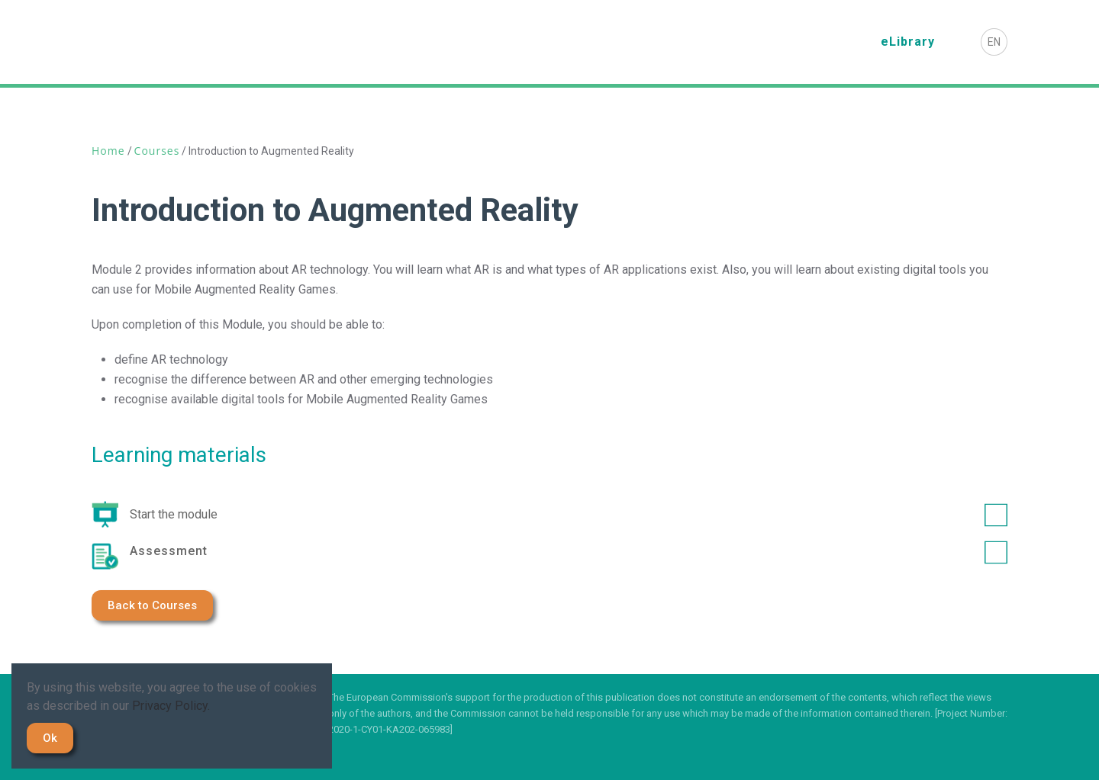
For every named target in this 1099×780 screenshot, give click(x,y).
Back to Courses (152, 605)
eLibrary (908, 41)
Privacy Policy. (171, 705)
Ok (50, 738)
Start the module (568, 514)
